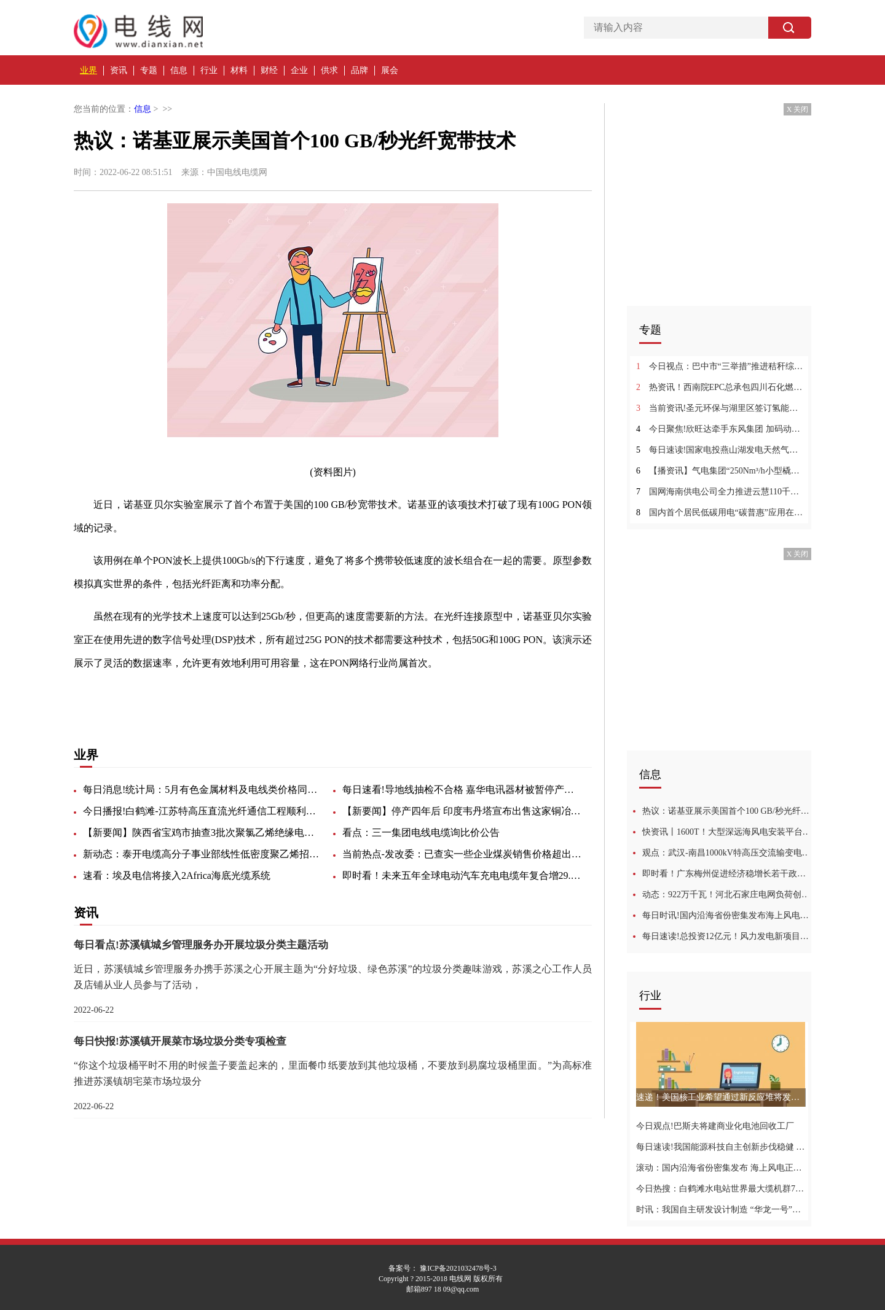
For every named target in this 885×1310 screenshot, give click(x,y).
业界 (88, 70)
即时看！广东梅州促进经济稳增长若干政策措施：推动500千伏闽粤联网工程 (726, 873)
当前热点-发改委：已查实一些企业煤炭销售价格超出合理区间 (462, 854)
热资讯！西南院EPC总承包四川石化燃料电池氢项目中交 (720, 387)
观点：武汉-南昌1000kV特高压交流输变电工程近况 (726, 852)
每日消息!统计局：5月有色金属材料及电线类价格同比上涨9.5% (203, 789)
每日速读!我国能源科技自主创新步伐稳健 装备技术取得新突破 (720, 1147)
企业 (299, 70)
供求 (329, 70)
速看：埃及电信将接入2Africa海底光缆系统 (176, 875)
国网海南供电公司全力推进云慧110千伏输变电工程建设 (720, 491)
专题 (148, 70)
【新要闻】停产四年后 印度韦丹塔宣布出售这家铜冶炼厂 (462, 811)
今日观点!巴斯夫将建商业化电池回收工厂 (715, 1126)
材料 (239, 70)
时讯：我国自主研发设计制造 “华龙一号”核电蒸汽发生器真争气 (720, 1209)
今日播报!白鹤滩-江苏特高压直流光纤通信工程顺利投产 (203, 811)
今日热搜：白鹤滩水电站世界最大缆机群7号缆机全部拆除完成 (720, 1188)
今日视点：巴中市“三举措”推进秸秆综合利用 (720, 366)
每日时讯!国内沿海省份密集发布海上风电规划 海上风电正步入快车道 (726, 915)
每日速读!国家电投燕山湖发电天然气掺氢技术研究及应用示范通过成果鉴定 (720, 449)
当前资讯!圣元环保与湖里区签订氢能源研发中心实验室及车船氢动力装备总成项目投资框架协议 (720, 408)
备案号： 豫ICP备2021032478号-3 (442, 1268)
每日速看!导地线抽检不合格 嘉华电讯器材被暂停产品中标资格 (462, 789)
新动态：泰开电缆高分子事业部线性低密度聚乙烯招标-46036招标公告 (203, 854)
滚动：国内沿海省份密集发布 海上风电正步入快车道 (720, 1167)
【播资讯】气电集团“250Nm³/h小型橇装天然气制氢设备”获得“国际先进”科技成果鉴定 (720, 470)
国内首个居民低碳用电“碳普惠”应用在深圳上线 (720, 512)
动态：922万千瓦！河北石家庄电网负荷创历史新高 (726, 894)
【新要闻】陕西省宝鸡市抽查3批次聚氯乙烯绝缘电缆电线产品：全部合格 (203, 832)
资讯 (118, 70)
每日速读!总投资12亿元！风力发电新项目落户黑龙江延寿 (726, 936)
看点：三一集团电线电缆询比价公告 (421, 832)
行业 (209, 70)
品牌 (359, 70)
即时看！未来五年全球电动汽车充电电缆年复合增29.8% (462, 875)
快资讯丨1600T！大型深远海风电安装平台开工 (726, 831)
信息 (178, 70)
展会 (389, 70)
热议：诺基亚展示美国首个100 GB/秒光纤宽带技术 (726, 811)
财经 (269, 70)
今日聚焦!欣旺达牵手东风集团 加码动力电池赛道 (720, 429)
